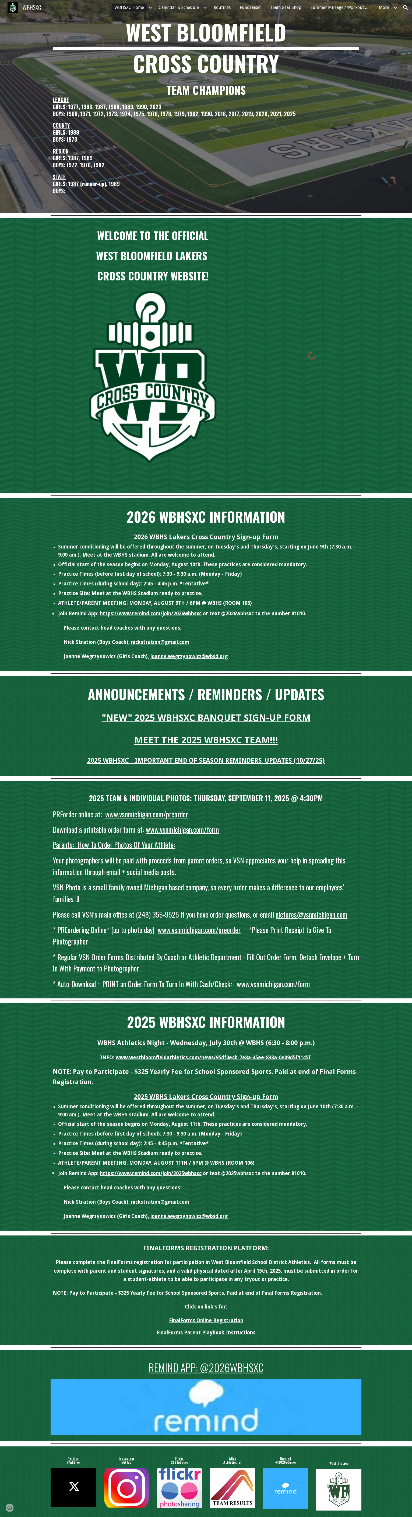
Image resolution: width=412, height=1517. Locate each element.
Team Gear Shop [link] (285, 7)
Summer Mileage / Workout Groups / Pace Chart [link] (341, 7)
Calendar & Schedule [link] (179, 7)
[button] (405, 7)
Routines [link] (222, 7)
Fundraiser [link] (250, 7)
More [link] (384, 7)
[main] (206, 47)
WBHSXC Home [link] (129, 7)
